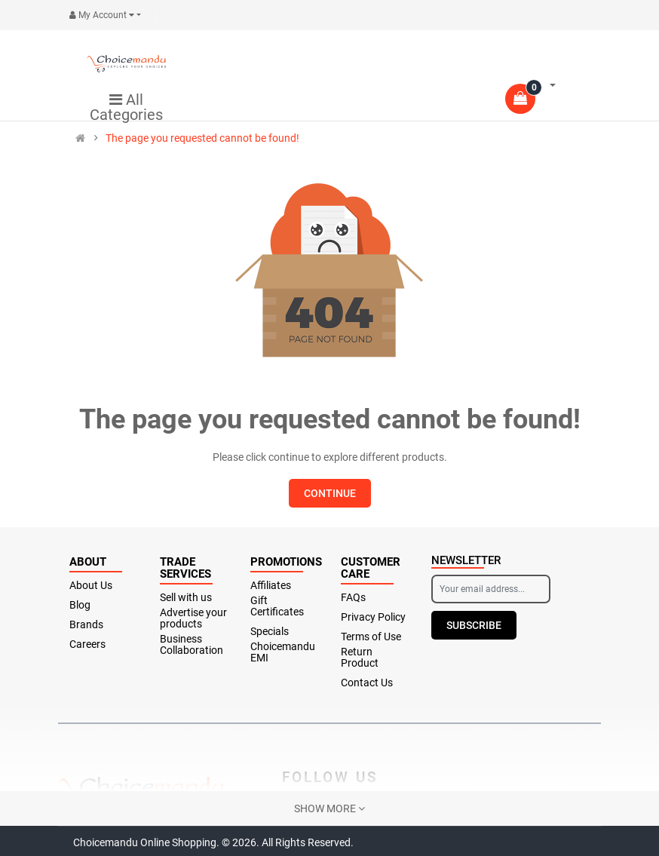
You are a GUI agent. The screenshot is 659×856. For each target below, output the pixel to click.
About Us (90, 585)
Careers (87, 644)
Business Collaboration (191, 645)
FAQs (353, 597)
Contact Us (367, 683)
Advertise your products (193, 618)
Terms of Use (371, 637)
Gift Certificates (277, 606)
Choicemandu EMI (282, 652)
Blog (79, 605)
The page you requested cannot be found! (202, 138)
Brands (86, 624)
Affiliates (270, 585)
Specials (269, 631)
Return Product (360, 657)
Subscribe (473, 625)
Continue (330, 493)
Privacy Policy (373, 617)
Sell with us (186, 597)
